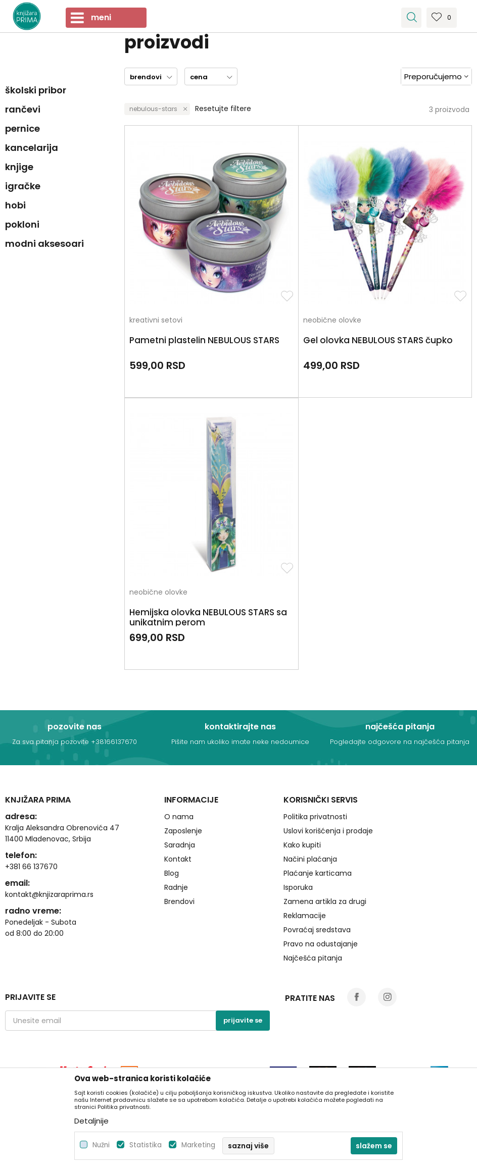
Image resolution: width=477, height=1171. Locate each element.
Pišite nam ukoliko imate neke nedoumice (240, 742)
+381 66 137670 (31, 867)
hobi (15, 205)
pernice (22, 128)
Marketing (198, 1145)
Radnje (176, 887)
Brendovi (179, 901)
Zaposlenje (183, 831)
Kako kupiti (302, 845)
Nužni (101, 1145)
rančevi (22, 109)
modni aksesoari (44, 243)
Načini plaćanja (310, 859)
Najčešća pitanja (312, 958)
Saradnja (179, 845)
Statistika (145, 1145)
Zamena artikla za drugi (324, 901)
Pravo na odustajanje (320, 944)
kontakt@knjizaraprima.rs (49, 894)
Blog (171, 873)
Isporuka (298, 887)
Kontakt (178, 859)
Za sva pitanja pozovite (51, 742)
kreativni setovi (155, 320)
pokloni (22, 224)
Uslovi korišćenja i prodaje (328, 831)
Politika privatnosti (315, 817)
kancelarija (31, 147)
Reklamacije (304, 916)
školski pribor (35, 90)
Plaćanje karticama (317, 873)
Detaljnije (91, 1120)
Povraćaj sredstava (317, 930)
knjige (19, 167)
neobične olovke (332, 320)
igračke (22, 186)
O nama (179, 817)
